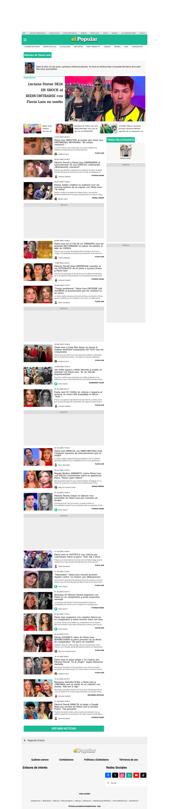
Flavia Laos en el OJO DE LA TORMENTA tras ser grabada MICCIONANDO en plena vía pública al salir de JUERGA (79, 246)
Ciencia (107, 47)
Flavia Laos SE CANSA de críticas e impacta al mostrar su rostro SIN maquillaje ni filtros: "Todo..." (78, 394)
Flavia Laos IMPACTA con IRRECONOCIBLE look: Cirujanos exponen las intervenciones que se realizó (78, 453)
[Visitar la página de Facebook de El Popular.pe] (108, 775)
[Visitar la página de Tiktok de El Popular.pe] (143, 775)
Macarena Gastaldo (96, 695)
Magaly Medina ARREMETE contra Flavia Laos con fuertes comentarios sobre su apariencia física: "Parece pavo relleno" (77, 476)
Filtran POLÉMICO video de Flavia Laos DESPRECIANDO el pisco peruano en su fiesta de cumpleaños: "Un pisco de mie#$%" (77, 639)
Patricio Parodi (98, 175)
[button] (25, 39)
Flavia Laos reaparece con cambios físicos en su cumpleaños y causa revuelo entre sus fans (78, 618)
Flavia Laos (99, 153)
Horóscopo (137, 47)
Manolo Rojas (54, 33)
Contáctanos (66, 759)
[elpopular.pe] (84, 42)
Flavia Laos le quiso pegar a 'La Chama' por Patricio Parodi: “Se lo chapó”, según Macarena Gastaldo (78, 662)
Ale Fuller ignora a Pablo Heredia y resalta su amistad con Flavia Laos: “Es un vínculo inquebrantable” (78, 372)
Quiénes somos (40, 759)
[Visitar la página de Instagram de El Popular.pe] (122, 775)
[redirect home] (84, 751)
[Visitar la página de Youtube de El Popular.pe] (136, 775)
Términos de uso (128, 759)
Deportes (78, 47)
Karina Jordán (98, 198)
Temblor (84, 33)
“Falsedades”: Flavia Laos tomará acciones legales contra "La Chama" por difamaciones (77, 576)
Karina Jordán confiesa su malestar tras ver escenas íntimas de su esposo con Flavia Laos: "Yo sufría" (78, 187)
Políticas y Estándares (96, 759)
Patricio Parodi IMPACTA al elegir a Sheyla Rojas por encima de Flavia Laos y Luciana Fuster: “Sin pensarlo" (76, 707)
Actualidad (65, 47)
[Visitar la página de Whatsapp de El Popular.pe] (129, 775)
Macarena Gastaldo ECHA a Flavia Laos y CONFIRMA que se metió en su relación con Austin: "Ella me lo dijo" (77, 684)
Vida (126, 47)
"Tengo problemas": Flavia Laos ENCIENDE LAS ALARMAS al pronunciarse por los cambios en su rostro (78, 291)
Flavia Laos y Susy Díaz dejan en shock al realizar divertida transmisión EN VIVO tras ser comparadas (79, 350)
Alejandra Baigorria (128, 33)
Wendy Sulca (95, 33)
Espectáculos (49, 47)
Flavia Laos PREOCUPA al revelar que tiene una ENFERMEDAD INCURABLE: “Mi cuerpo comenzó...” (78, 142)
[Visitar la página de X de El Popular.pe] (115, 775)
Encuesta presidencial (38, 33)
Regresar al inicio (34, 740)
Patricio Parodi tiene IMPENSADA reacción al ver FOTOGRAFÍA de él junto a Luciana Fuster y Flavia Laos (78, 268)
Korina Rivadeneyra (70, 33)
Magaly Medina (98, 486)
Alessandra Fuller (96, 383)
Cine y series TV (93, 47)
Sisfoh (105, 33)
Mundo (117, 47)
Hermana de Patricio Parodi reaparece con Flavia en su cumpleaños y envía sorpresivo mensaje (77, 597)
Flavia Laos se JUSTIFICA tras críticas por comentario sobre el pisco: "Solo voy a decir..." (78, 556)
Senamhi (115, 33)
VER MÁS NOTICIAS (64, 728)
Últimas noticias (32, 47)
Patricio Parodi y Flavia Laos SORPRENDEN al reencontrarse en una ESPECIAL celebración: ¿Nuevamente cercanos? (77, 165)
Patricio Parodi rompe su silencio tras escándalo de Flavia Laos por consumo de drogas (76, 498)
